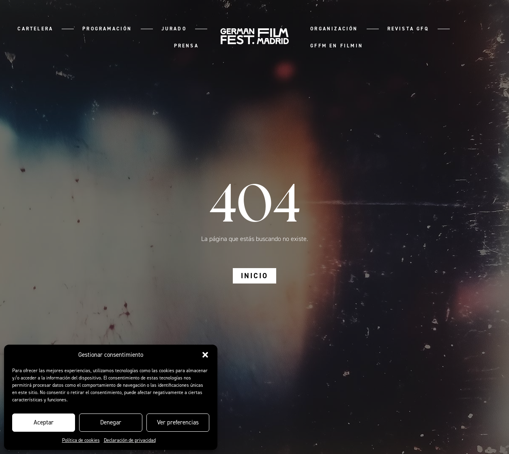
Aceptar (44, 422)
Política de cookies (81, 440)
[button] (205, 355)
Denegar (110, 422)
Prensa (186, 46)
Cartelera (35, 29)
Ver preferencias (178, 422)
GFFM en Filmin (336, 46)
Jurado (174, 29)
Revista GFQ (408, 29)
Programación (107, 29)
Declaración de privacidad (130, 440)
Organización (334, 29)
